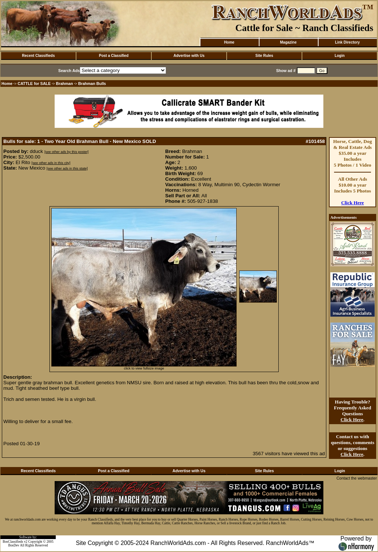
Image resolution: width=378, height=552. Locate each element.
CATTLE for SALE (34, 83)
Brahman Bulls (92, 83)
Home (229, 42)
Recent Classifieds (38, 56)
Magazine (288, 42)
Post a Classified (113, 56)
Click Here (352, 202)
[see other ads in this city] (50, 163)
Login (339, 56)
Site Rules (264, 56)
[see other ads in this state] (67, 168)
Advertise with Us (189, 56)
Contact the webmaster (356, 478)
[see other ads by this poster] (66, 152)
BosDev (13, 545)
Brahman (64, 83)
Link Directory (347, 42)
